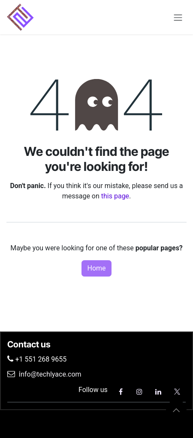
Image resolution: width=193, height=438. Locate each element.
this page (115, 196)
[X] (177, 391)
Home (96, 268)
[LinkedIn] (158, 391)
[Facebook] (120, 391)
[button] (176, 410)
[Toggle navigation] (178, 17)
